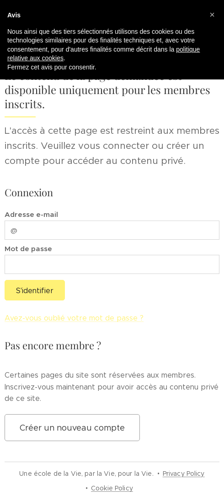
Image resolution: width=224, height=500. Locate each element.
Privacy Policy (184, 473)
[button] (212, 14)
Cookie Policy (112, 488)
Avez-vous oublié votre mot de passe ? (74, 318)
